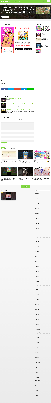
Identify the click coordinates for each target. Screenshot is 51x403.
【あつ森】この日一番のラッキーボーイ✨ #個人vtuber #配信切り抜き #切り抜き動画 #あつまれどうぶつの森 (25, 164)
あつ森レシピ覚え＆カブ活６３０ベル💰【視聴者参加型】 (41, 163)
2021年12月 (38, 330)
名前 (2, 132)
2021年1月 (37, 357)
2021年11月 (38, 332)
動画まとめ (8, 400)
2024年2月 (37, 265)
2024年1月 (37, 267)
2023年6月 (37, 285)
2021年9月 (37, 337)
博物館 (37, 390)
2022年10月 (38, 305)
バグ (37, 385)
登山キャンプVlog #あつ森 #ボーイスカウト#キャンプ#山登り (25, 181)
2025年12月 (38, 210)
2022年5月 (37, 317)
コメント (2, 122)
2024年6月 (37, 255)
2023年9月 (37, 277)
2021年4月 (37, 350)
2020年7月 (37, 372)
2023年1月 (37, 297)
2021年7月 (37, 342)
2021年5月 (37, 347)
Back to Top (25, 188)
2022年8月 (37, 310)
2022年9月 (37, 307)
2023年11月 (38, 272)
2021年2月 (37, 355)
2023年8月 (37, 280)
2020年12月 (38, 360)
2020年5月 (37, 377)
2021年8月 (37, 340)
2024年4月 (37, 260)
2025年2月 (37, 235)
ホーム (2, 4)
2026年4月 (37, 200)
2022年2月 (37, 325)
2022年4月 (37, 320)
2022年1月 (37, 327)
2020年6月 (37, 375)
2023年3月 (37, 292)
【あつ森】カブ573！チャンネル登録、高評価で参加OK (8, 163)
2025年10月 (38, 215)
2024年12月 (38, 240)
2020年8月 (37, 370)
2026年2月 (37, 205)
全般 (2, 205)
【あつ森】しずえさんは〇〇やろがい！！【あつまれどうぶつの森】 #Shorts (19, 110)
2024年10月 (38, 245)
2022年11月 (38, 302)
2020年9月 (37, 367)
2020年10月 (38, 365)
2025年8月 (37, 220)
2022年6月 (37, 315)
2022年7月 (37, 312)
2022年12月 (38, 300)
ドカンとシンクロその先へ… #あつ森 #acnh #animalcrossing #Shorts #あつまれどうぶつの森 (9, 181)
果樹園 (37, 395)
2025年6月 (37, 225)
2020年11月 (38, 362)
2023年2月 (37, 295)
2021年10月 (38, 335)
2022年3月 (37, 322)
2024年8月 (37, 250)
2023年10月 (38, 275)
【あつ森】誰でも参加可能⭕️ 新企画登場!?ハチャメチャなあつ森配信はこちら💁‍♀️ (41, 181)
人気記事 (6, 4)
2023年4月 (37, 290)
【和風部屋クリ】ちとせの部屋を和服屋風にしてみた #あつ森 (45, 35)
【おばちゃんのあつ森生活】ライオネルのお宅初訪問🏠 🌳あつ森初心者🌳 (19, 104)
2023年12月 (38, 270)
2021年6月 (37, 345)
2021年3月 (37, 352)
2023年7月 (37, 282)
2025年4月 (37, 230)
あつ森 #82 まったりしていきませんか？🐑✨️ (14, 99)
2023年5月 (37, 287)
